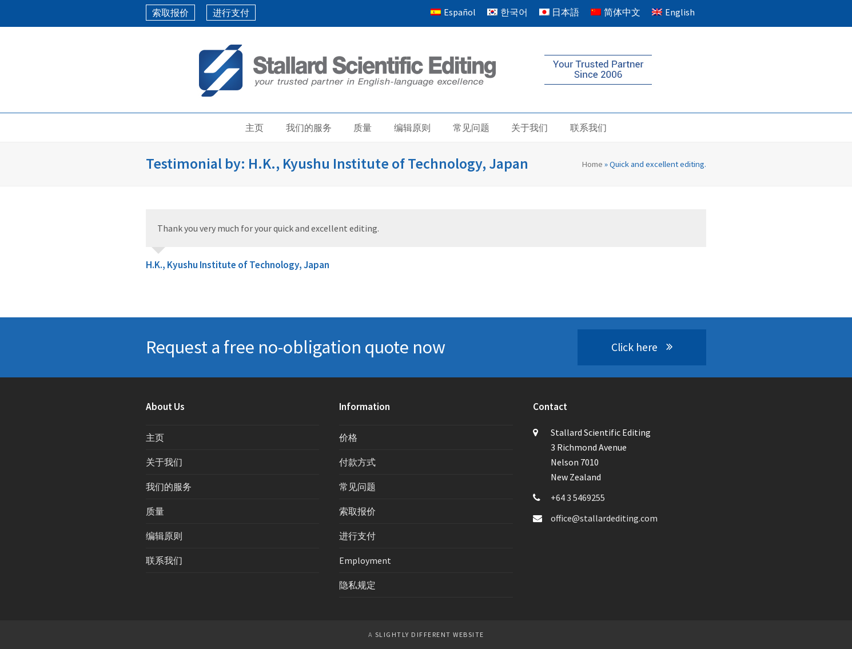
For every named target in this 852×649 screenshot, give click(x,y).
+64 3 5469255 (578, 497)
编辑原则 (164, 536)
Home (592, 163)
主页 (155, 437)
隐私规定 (357, 585)
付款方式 (357, 462)
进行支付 (357, 536)
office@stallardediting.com (604, 518)
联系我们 (164, 560)
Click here (641, 347)
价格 (348, 437)
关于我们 (164, 462)
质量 (155, 511)
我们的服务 (169, 486)
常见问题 (357, 486)
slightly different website (429, 634)
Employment (365, 560)
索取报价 (357, 511)
